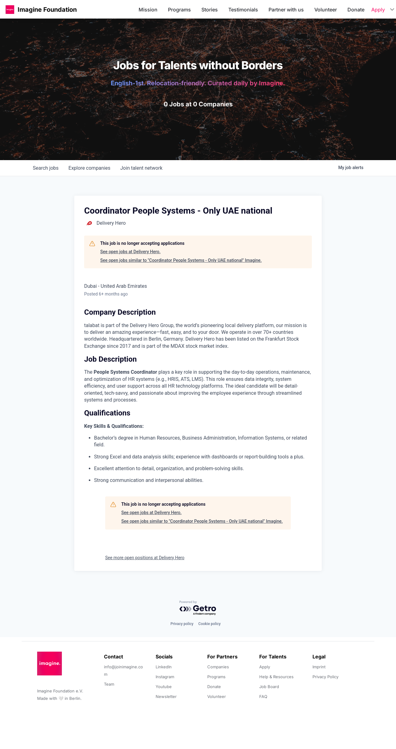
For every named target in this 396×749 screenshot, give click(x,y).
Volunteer (325, 9)
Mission (148, 9)
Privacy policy (181, 624)
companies (89, 168)
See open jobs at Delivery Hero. (130, 251)
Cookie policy (209, 624)
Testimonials (243, 9)
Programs (179, 9)
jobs (45, 168)
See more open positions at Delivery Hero (144, 557)
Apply (378, 9)
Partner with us (286, 9)
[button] (10, 9)
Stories (209, 9)
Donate (355, 9)
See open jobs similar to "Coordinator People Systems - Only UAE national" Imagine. (181, 260)
